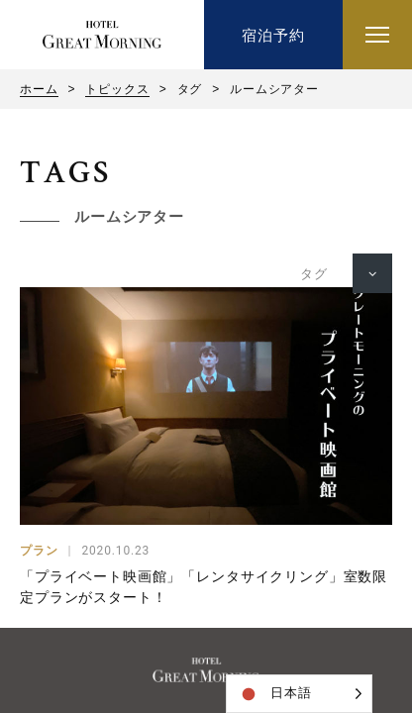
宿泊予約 (273, 35)
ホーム (39, 89)
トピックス (117, 89)
